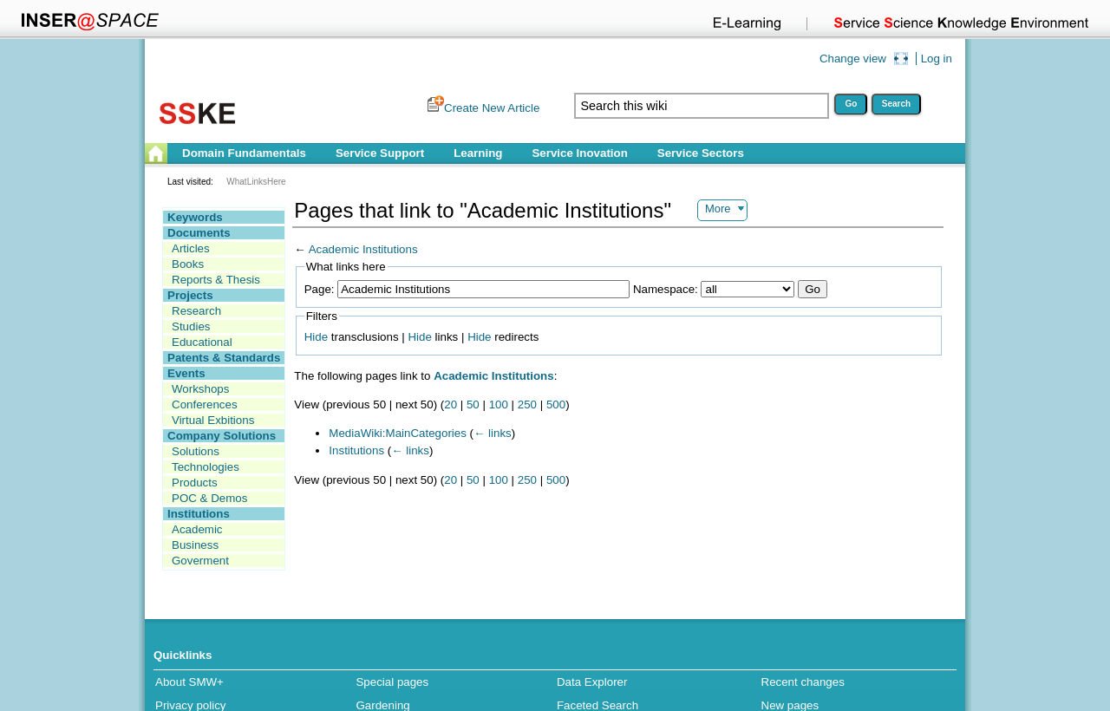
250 (527, 404)
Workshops (200, 388)
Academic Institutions (363, 249)
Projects (190, 295)
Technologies (205, 466)
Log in (936, 58)
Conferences (205, 404)
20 (450, 404)
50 (473, 404)
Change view (852, 58)
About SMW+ (189, 681)
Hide (316, 336)
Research (196, 310)
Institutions (198, 513)
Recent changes (803, 681)
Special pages (392, 681)
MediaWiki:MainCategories (398, 433)
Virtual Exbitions (213, 420)
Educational (202, 342)
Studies (191, 326)
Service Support (380, 153)
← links (492, 433)
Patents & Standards (223, 357)
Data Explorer (592, 681)
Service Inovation (579, 153)
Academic (197, 529)
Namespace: (665, 289)
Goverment (200, 560)
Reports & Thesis (216, 279)
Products (195, 482)
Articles (191, 248)
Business (195, 544)
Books (188, 264)
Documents (199, 232)
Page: (319, 289)
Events (186, 373)
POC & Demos (209, 498)
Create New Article (491, 107)
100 (498, 404)
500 (555, 404)
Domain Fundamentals (244, 153)
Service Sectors (700, 153)
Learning (478, 153)
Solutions (195, 451)
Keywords (195, 217)
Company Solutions (221, 435)
